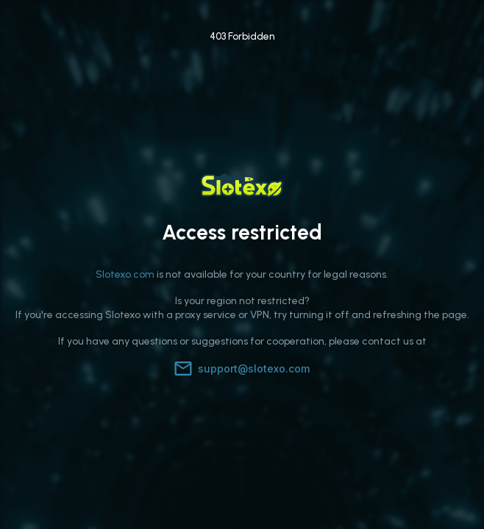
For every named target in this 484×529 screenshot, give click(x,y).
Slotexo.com (125, 274)
